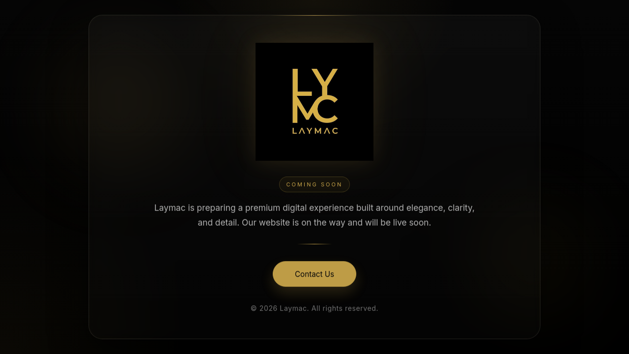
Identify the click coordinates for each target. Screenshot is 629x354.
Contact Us (314, 275)
